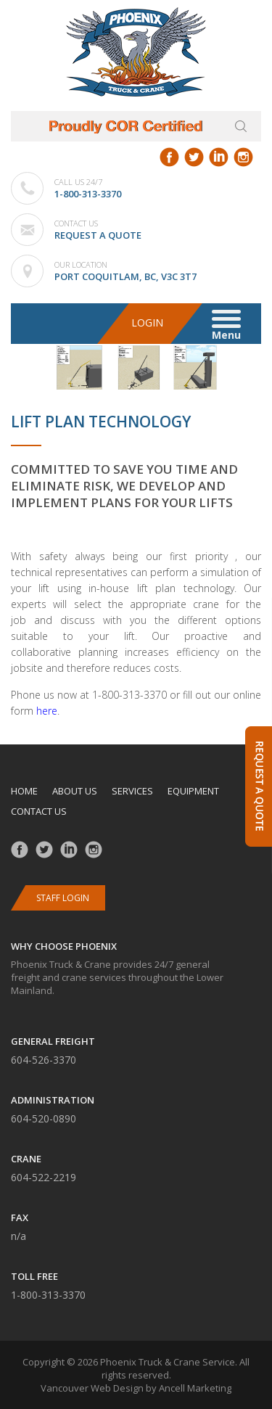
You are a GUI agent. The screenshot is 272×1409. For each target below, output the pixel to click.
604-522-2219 (43, 1177)
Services (132, 790)
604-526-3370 (43, 1060)
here (46, 711)
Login (147, 322)
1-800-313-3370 (87, 193)
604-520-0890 (43, 1118)
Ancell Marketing (195, 1387)
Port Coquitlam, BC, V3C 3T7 (125, 276)
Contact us (39, 811)
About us (74, 790)
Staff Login (62, 898)
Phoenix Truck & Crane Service (167, 1361)
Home (24, 790)
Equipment (193, 790)
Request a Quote (97, 235)
